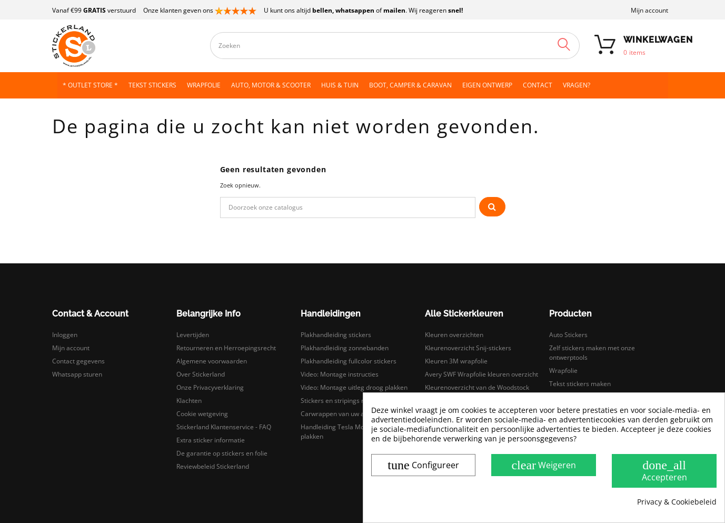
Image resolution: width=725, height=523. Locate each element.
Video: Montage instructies (340, 374)
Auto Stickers (568, 334)
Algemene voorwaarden (211, 361)
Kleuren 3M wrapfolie (456, 361)
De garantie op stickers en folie (221, 453)
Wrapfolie (563, 370)
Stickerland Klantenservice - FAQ (223, 426)
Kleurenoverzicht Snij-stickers (468, 347)
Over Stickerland (200, 374)
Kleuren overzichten (454, 334)
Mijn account (649, 10)
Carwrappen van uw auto (337, 413)
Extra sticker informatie (210, 440)
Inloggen (64, 334)
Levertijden (192, 334)
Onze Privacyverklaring (210, 387)
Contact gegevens (78, 361)
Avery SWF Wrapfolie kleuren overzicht (481, 374)
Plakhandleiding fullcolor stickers (348, 361)
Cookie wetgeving (202, 413)
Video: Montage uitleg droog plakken (354, 387)
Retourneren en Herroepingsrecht (226, 347)
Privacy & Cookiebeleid (677, 502)
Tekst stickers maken (580, 383)
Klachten (189, 400)
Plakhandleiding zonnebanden (345, 347)
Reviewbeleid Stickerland (212, 466)
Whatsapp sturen (77, 374)
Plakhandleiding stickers (336, 334)
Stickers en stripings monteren (345, 400)
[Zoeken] (348, 207)
